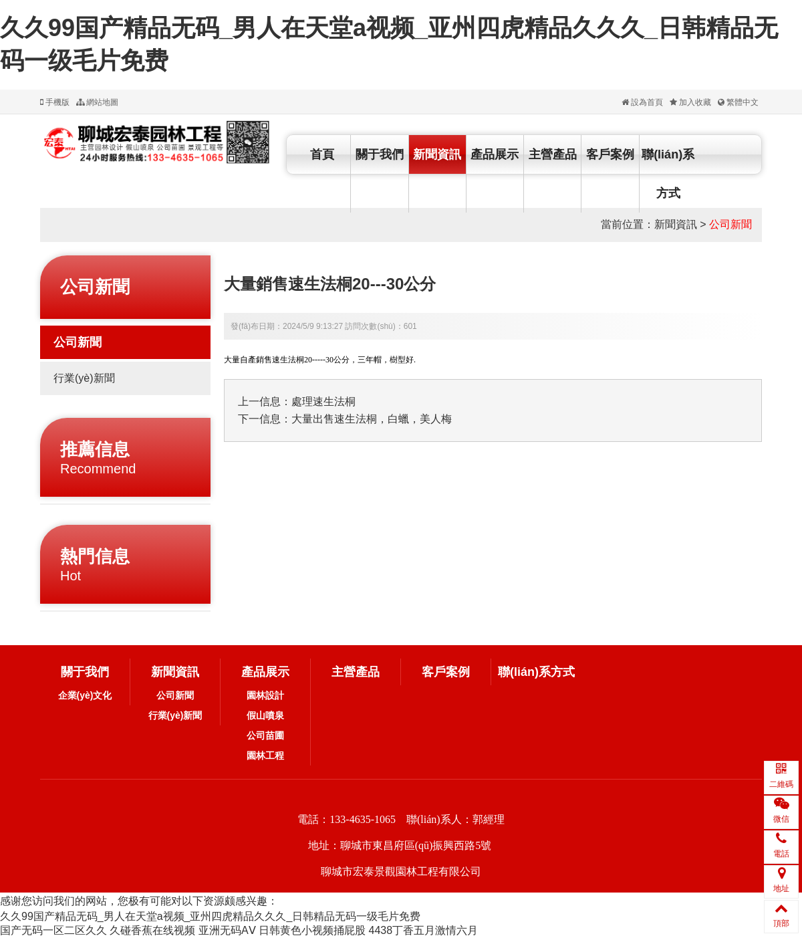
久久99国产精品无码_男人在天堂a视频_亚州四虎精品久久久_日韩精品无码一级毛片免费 (210, 916)
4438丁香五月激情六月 (423, 930)
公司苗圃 (265, 735)
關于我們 (380, 154)
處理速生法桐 (323, 401)
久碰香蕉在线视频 (152, 930)
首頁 (322, 154)
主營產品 (553, 154)
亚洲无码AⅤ (227, 930)
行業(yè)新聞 (84, 378)
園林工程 (265, 755)
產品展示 (495, 154)
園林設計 (265, 695)
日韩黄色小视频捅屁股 (312, 930)
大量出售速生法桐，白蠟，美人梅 (371, 419)
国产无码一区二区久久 (53, 930)
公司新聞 (730, 224)
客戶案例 (610, 154)
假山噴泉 (265, 715)
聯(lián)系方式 (668, 174)
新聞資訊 (437, 154)
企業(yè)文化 (85, 695)
